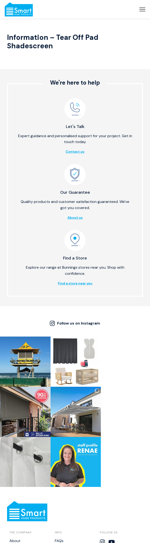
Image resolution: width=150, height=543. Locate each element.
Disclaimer (63, 505)
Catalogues (19, 512)
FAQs (59, 490)
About (14, 490)
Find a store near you (75, 283)
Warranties (64, 497)
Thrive (104, 537)
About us (75, 217)
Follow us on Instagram (75, 323)
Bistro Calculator (69, 512)
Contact (16, 497)
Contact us (75, 151)
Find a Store (19, 505)
